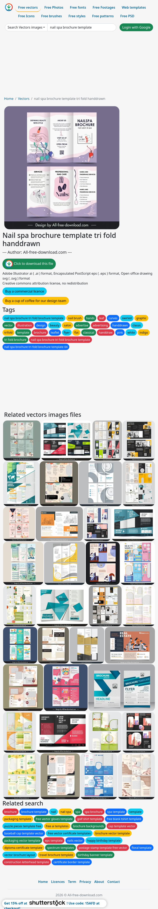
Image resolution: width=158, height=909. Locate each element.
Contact (113, 881)
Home (9, 98)
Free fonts (78, 7)
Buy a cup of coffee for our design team (35, 300)
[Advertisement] (79, 65)
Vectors (23, 98)
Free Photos (53, 7)
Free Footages (104, 7)
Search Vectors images (25, 27)
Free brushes (51, 16)
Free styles (77, 16)
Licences (58, 881)
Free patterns (103, 16)
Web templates (134, 7)
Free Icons (26, 16)
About (99, 881)
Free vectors (28, 7)
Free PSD (127, 16)
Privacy (85, 881)
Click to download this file (29, 264)
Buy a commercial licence (24, 291)
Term (72, 881)
